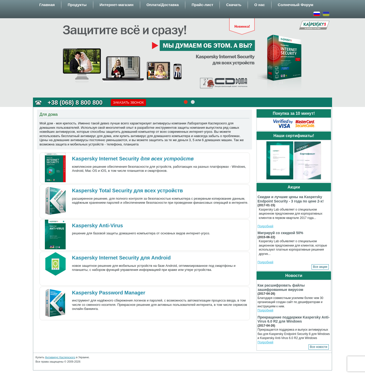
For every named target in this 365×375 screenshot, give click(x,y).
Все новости (318, 347)
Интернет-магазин (117, 5)
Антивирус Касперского (60, 357)
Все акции (320, 267)
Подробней (265, 226)
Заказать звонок (128, 102)
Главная (47, 5)
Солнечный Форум (295, 5)
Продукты (77, 5)
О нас (259, 5)
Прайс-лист (202, 5)
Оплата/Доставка (163, 5)
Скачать (233, 5)
